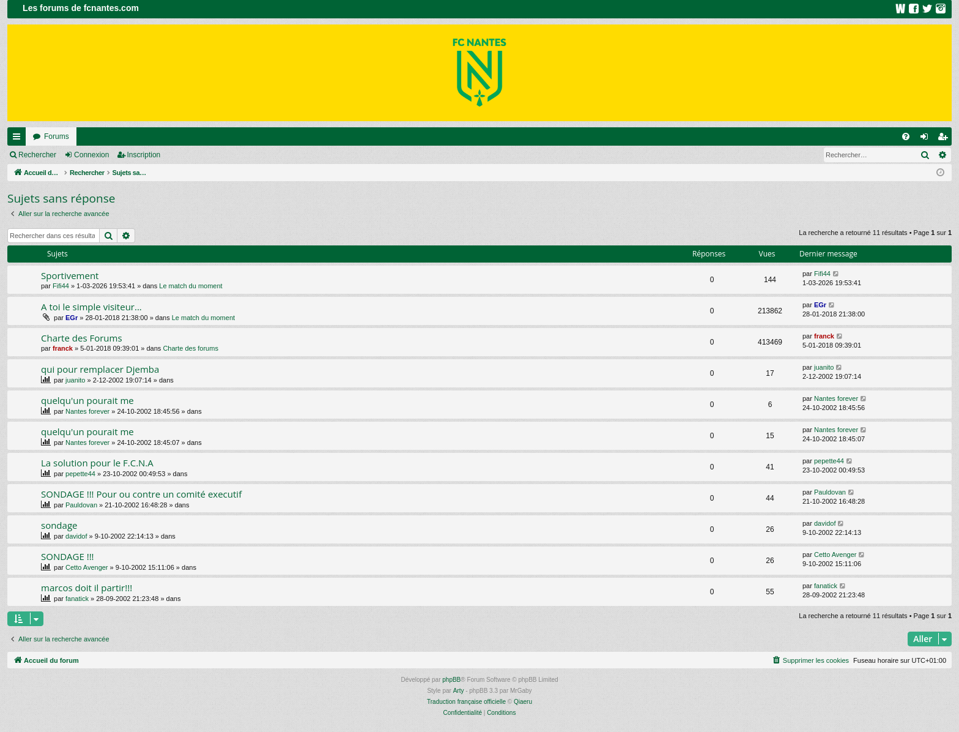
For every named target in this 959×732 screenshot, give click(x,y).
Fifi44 (61, 285)
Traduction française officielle (466, 701)
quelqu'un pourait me (87, 400)
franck (63, 348)
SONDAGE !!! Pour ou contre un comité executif (141, 494)
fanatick (77, 598)
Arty (458, 690)
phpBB (451, 679)
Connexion (91, 155)
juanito (75, 380)
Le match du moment (190, 285)
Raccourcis (19, 139)
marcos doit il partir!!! (86, 587)
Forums (56, 136)
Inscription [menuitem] (945, 139)
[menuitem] (906, 136)
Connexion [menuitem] (926, 139)
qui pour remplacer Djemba (100, 369)
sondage (59, 525)
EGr (71, 317)
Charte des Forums (81, 338)
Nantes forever (87, 411)
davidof (76, 536)
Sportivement (69, 275)
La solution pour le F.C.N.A (97, 463)
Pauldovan (81, 505)
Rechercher (37, 155)
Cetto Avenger (86, 567)
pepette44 (80, 473)
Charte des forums (190, 348)
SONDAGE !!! (67, 556)
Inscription (144, 155)
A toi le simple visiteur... (91, 307)
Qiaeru (523, 701)
